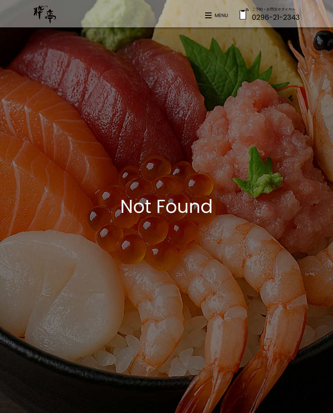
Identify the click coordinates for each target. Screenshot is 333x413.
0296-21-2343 (276, 17)
